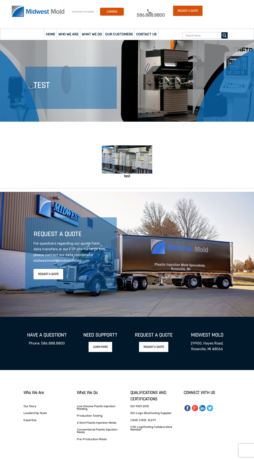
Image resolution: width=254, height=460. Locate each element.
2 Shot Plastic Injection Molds (97, 422)
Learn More (100, 347)
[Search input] (203, 35)
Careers (112, 11)
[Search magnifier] (224, 35)
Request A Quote (48, 274)
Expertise (30, 420)
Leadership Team (35, 413)
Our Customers (119, 34)
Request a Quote (188, 11)
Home (50, 34)
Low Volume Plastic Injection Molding (96, 408)
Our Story (30, 406)
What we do (92, 34)
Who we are (68, 34)
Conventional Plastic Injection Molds (97, 431)
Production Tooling (89, 415)
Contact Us (146, 34)
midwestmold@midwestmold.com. (61, 260)
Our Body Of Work (83, 12)
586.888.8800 (151, 15)
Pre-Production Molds (92, 439)
